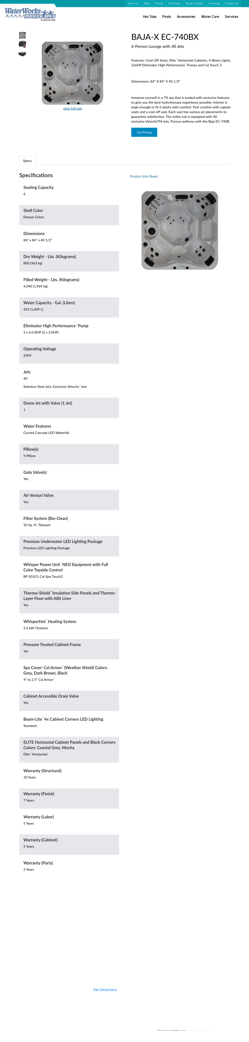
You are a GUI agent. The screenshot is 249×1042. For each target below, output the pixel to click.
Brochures (174, 3)
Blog (146, 3)
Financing (214, 3)
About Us (133, 3)
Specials (189, 942)
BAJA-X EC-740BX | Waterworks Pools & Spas (30, 15)
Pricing (159, 3)
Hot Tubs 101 (137, 942)
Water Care (210, 16)
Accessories (186, 16)
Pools (166, 16)
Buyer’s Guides (194, 3)
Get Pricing (144, 132)
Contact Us (231, 3)
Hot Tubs (150, 16)
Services (231, 16)
